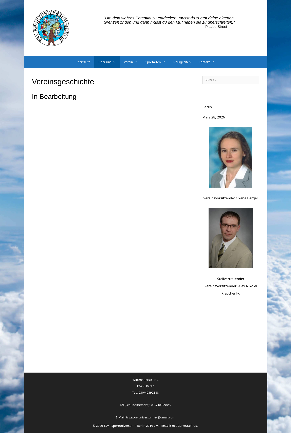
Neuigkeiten (182, 62)
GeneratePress (187, 425)
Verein (132, 62)
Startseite (83, 62)
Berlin (207, 107)
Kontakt (208, 62)
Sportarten (157, 62)
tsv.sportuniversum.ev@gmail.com (150, 417)
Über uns (109, 62)
